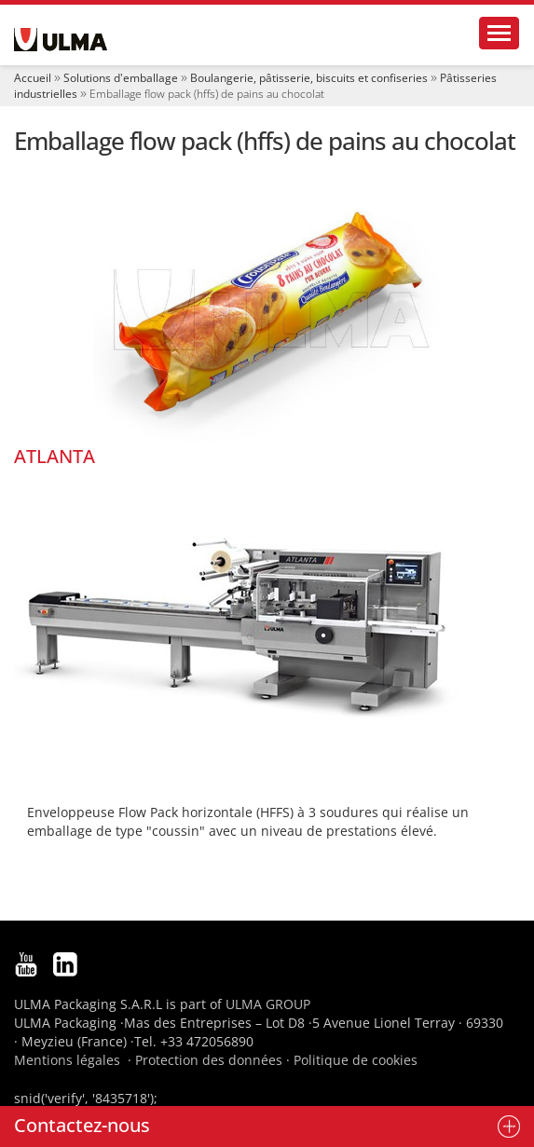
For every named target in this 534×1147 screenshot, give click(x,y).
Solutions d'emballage (120, 78)
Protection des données (208, 1060)
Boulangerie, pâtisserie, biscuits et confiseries (309, 78)
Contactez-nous (82, 1125)
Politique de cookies (356, 1060)
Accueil (32, 78)
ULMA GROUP (268, 1004)
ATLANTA (54, 456)
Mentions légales (67, 1060)
